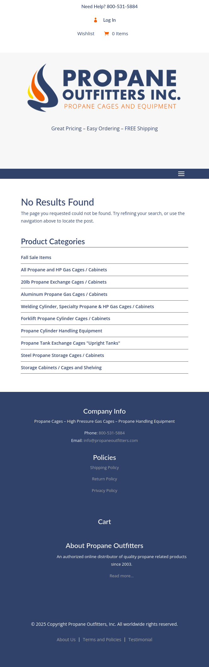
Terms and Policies (102, 639)
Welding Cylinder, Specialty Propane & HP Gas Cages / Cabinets (87, 306)
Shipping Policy (104, 467)
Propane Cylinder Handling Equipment (61, 331)
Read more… (121, 576)
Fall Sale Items (36, 257)
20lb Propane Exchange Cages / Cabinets (63, 282)
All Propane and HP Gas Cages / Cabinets (64, 270)
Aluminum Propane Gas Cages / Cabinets (64, 294)
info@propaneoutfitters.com (111, 440)
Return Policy (104, 479)
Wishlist (85, 34)
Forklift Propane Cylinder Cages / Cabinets (65, 318)
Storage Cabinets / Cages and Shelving (61, 367)
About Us (66, 639)
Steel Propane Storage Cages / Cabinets (62, 355)
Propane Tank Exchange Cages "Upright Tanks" (70, 343)
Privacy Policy (104, 490)
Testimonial (140, 639)
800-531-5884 (112, 433)
